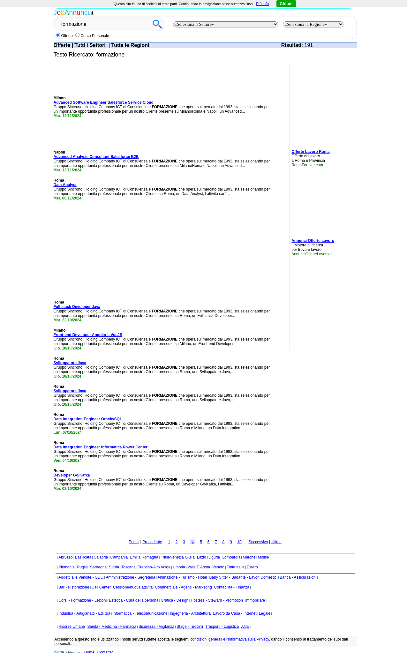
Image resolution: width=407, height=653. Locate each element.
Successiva (258, 533)
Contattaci (106, 644)
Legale (264, 605)
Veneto (218, 558)
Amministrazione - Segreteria (130, 569)
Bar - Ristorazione (73, 578)
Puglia (82, 558)
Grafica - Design (175, 591)
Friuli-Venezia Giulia (178, 548)
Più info (262, 4)
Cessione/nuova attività (133, 578)
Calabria (101, 548)
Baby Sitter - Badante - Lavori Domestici (243, 569)
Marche (249, 548)
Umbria (179, 558)
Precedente (152, 533)
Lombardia (231, 548)
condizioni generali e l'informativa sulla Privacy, (230, 630)
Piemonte (66, 558)
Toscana (128, 558)
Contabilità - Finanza (231, 578)
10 (239, 533)
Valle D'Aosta (198, 558)
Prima (134, 533)
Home (89, 644)
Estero (252, 558)
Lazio (201, 548)
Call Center (101, 578)
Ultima (276, 533)
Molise (263, 548)
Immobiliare (255, 591)
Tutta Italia (236, 558)
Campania (119, 548)
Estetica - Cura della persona (133, 591)
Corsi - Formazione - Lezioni (82, 591)
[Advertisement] (310, 104)
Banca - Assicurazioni (298, 569)
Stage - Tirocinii (190, 618)
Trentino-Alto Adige (154, 558)
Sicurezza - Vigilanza (156, 618)
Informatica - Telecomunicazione (140, 605)
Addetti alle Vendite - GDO (80, 569)
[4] (192, 533)
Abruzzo (65, 548)
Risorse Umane (71, 618)
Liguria (214, 548)
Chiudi (286, 3)
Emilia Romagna (144, 548)
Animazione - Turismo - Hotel (182, 569)
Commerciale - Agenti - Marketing (183, 578)
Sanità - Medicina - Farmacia (111, 618)
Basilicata (83, 548)
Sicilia (114, 558)
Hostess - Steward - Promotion (217, 591)
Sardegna (98, 558)
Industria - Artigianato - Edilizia (84, 605)
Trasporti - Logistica (222, 618)
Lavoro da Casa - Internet (234, 605)
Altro (245, 618)
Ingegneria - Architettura (190, 605)
